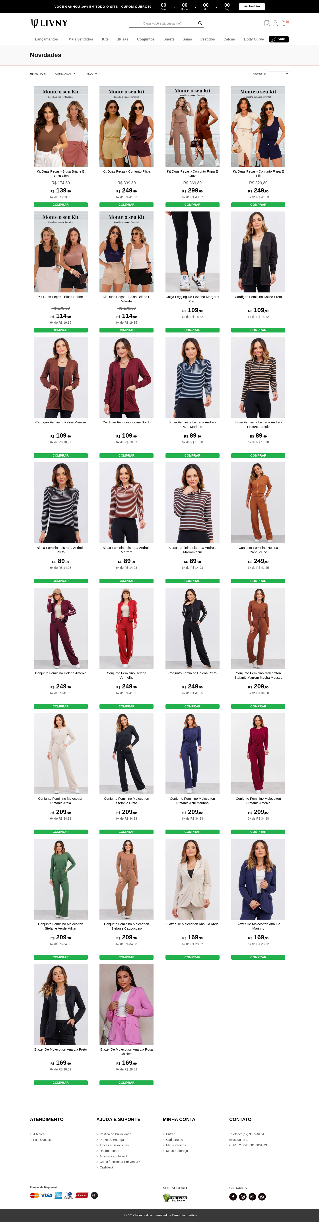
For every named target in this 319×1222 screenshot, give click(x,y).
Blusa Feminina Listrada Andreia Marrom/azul (192, 550)
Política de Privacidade (115, 1134)
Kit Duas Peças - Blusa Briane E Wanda (126, 299)
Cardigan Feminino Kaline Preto (258, 297)
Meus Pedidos (176, 1145)
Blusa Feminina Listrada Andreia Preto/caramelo (258, 424)
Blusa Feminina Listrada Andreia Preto (61, 550)
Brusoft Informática (184, 1215)
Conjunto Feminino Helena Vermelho (126, 675)
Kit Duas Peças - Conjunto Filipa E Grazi (192, 173)
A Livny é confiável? (113, 1156)
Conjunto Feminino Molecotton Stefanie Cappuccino (126, 926)
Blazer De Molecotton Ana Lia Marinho (258, 926)
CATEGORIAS (65, 73)
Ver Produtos (252, 6)
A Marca (39, 1134)
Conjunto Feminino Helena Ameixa (60, 673)
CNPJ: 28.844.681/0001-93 (248, 1145)
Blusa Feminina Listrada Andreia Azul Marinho (192, 424)
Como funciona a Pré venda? (120, 1162)
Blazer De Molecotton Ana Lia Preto (60, 1049)
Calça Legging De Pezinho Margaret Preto (192, 299)
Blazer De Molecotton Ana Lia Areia (192, 924)
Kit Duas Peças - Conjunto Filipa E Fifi (258, 173)
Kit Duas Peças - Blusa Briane (60, 297)
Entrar (170, 1134)
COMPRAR (61, 204)
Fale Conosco (42, 1139)
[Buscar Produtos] (200, 23)
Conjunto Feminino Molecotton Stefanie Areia (60, 801)
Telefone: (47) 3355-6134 (246, 1134)
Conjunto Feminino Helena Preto (192, 673)
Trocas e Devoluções (114, 1145)
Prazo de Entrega (112, 1139)
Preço (91, 73)
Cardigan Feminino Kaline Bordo (127, 422)
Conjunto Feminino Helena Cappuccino (258, 550)
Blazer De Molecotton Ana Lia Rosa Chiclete (126, 1051)
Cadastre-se (174, 1139)
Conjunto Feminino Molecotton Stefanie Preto (126, 801)
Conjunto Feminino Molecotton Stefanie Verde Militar (60, 926)
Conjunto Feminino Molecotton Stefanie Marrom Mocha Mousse (258, 675)
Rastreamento (109, 1151)
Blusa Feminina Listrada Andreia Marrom (126, 550)
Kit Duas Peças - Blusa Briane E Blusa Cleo (60, 173)
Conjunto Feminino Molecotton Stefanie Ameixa (258, 801)
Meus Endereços (177, 1151)
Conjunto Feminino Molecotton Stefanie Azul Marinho (192, 801)
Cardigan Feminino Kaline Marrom (60, 422)
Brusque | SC (238, 1139)
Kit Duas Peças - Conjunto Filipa (126, 171)
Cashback (106, 1167)
